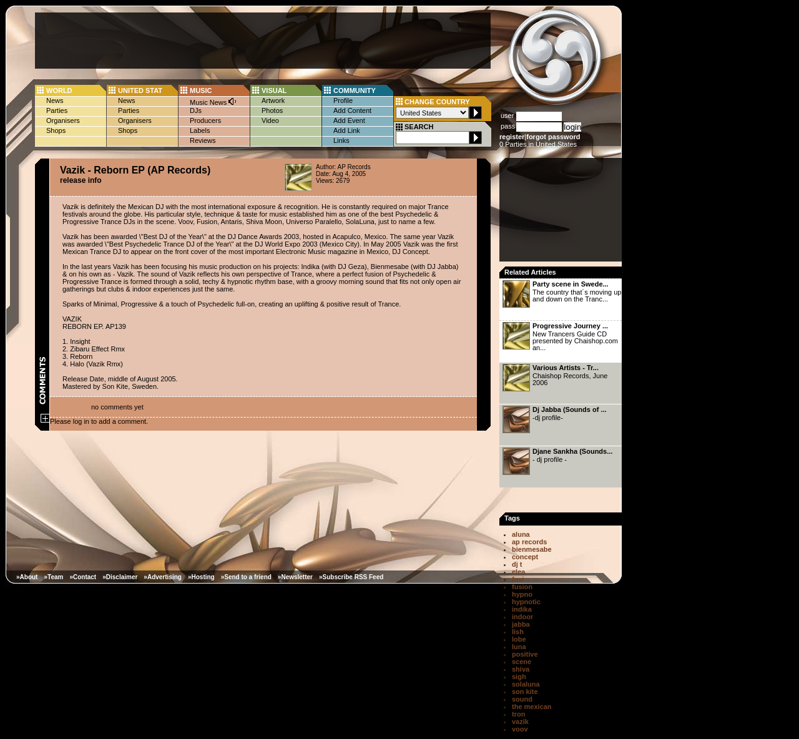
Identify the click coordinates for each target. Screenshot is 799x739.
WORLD (59, 90)
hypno (522, 594)
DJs (196, 110)
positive (525, 654)
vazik (520, 721)
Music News (213, 101)
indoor (522, 616)
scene (521, 661)
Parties (56, 110)
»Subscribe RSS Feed (351, 577)
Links (341, 140)
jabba (521, 624)
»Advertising (163, 577)
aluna (521, 534)
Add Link (346, 130)
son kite (525, 691)
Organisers (63, 120)
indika (522, 609)
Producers (205, 120)
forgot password (553, 136)
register (511, 136)
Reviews (203, 140)
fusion (522, 586)
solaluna (526, 684)
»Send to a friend (246, 577)
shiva (520, 669)
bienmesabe (532, 549)
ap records (529, 542)
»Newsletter (295, 577)
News (55, 100)
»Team (53, 577)
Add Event (349, 120)
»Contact (82, 577)
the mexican (532, 706)
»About (26, 577)
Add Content (352, 110)
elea (518, 571)
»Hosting (201, 577)
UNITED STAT (140, 90)
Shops (56, 130)
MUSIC (201, 90)
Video (270, 120)
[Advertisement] (263, 40)
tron (518, 714)
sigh (519, 676)
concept (525, 556)
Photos (272, 110)
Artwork (273, 100)
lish (518, 631)
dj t (517, 564)
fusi (518, 579)
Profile (343, 100)
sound (522, 699)
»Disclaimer (119, 577)
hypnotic (526, 601)
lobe (519, 639)
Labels (200, 130)
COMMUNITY (354, 90)
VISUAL (274, 90)
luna (519, 646)
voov (520, 729)
